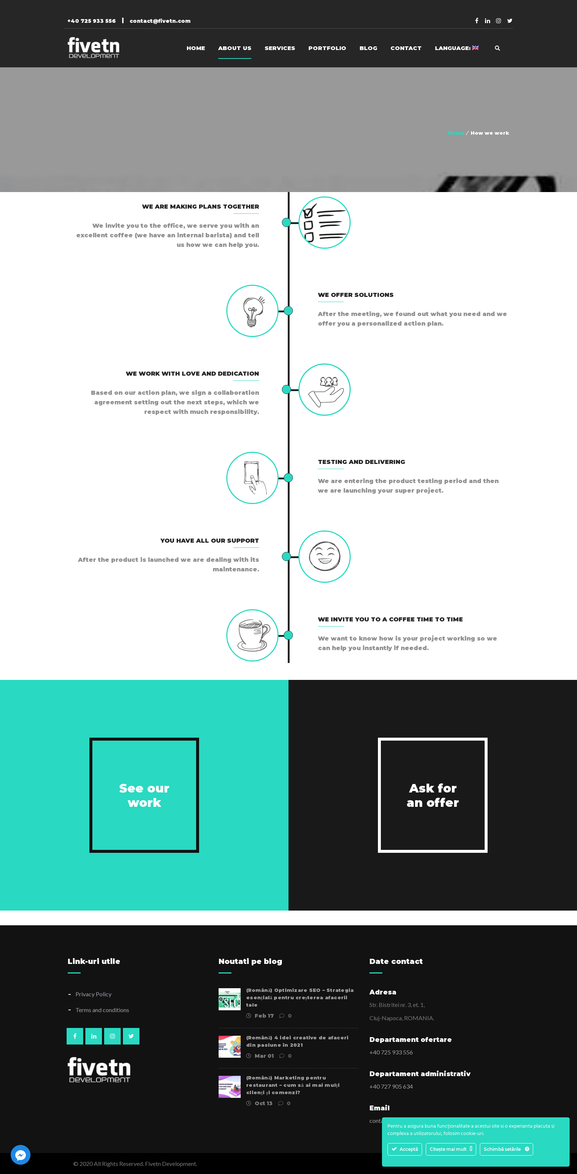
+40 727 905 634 (391, 1086)
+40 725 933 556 (391, 1052)
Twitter (509, 20)
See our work (144, 795)
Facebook (476, 20)
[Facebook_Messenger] (21, 1155)
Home (456, 133)
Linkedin (487, 20)
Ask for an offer (433, 795)
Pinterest (498, 20)
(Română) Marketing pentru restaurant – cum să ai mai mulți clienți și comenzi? (293, 1085)
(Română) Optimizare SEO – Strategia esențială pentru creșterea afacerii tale (300, 997)
